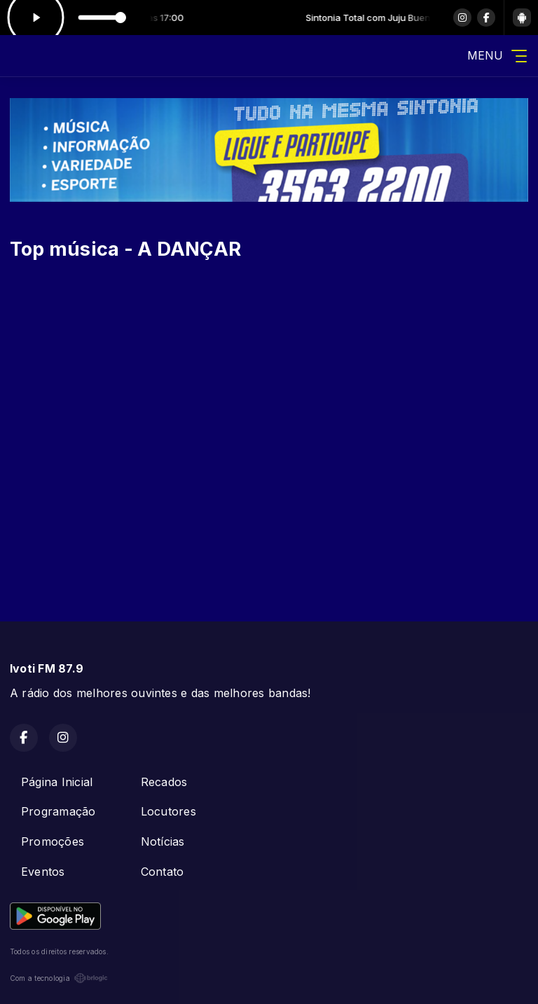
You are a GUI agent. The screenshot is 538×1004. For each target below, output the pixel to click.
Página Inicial (56, 782)
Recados (164, 782)
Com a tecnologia (59, 978)
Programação (58, 811)
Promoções (52, 841)
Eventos (43, 872)
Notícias (163, 841)
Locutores (168, 811)
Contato (162, 872)
